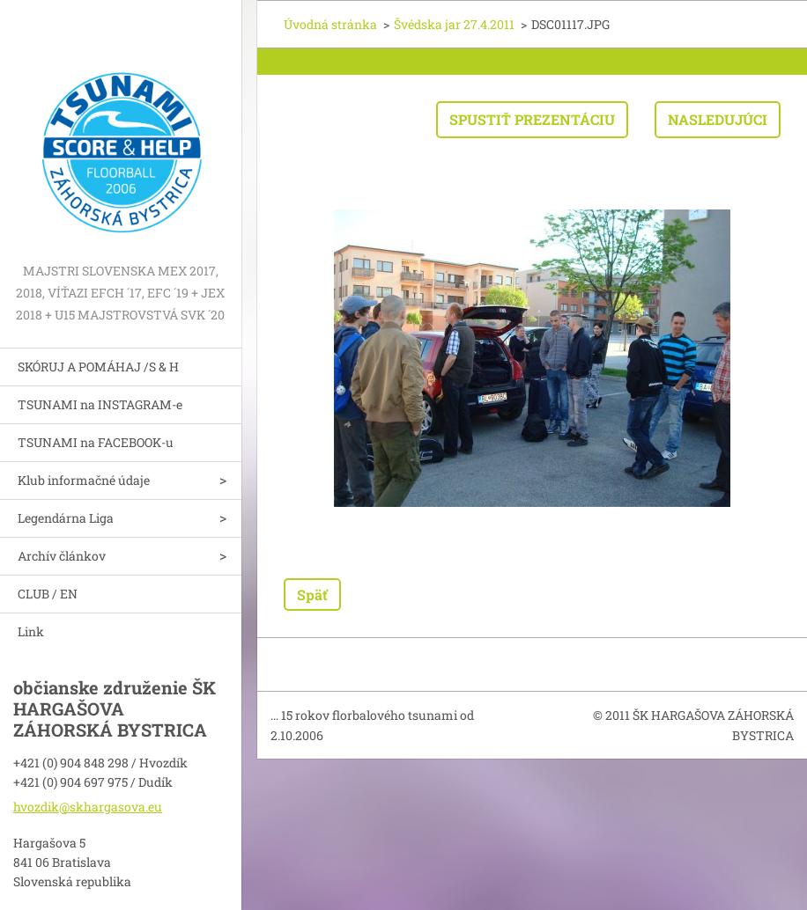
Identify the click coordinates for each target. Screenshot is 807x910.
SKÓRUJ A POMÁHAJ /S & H (98, 366)
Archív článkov (62, 555)
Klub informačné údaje (84, 480)
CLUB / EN (48, 593)
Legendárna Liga (66, 518)
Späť (312, 594)
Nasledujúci (717, 119)
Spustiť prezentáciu (532, 119)
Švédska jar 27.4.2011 (454, 24)
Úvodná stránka (330, 24)
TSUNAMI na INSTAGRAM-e (100, 404)
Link (31, 631)
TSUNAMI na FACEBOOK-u (96, 442)
